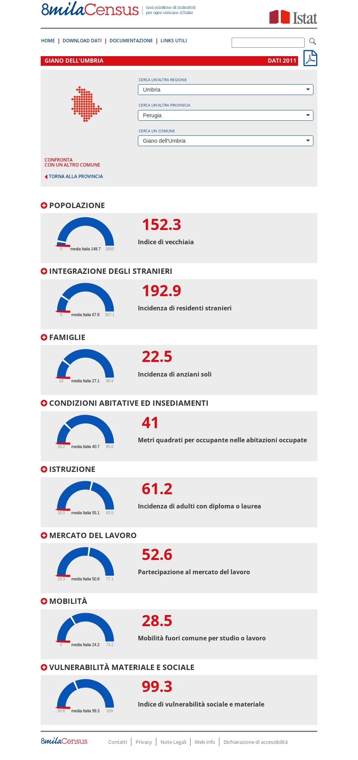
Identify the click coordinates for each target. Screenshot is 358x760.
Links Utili (174, 40)
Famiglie (63, 337)
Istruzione (68, 469)
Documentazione (131, 40)
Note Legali (173, 741)
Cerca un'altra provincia (164, 105)
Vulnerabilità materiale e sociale (117, 667)
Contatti (117, 741)
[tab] (179, 232)
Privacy (144, 741)
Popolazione (73, 205)
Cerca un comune (157, 130)
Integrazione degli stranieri (106, 271)
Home (48, 40)
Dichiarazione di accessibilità (256, 741)
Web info (205, 741)
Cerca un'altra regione (163, 79)
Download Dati (82, 40)
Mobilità (64, 601)
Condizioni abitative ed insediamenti (125, 403)
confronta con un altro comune (72, 162)
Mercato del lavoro (89, 535)
